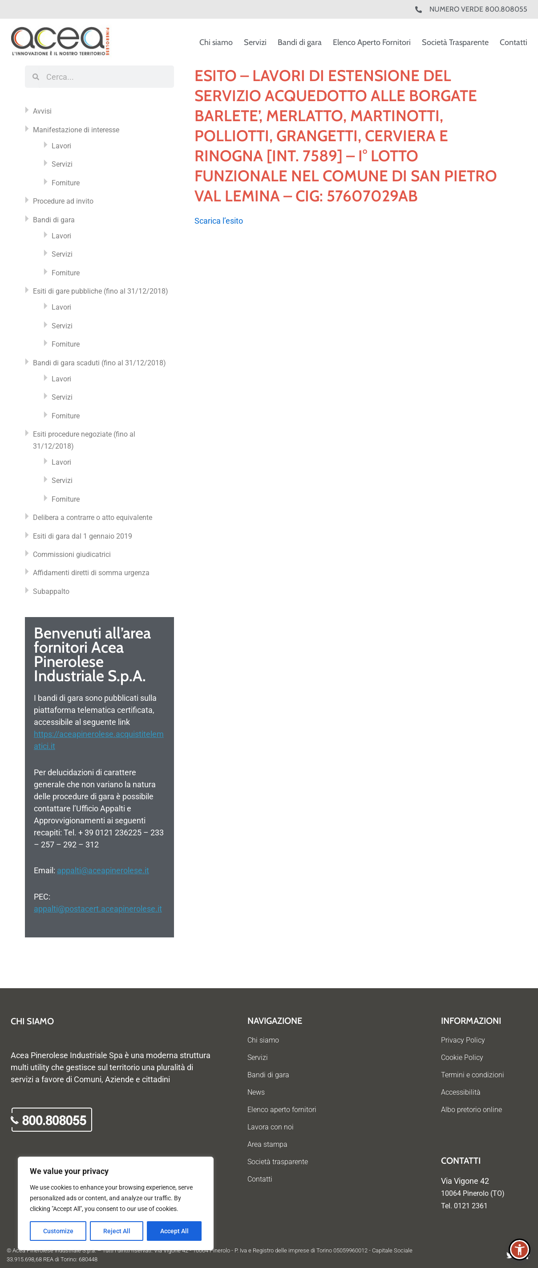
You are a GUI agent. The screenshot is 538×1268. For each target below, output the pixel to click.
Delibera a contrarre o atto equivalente (92, 517)
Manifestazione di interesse (76, 130)
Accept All (174, 1231)
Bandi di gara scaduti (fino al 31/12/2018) (99, 363)
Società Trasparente (455, 42)
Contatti (513, 42)
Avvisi (42, 111)
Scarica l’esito (218, 220)
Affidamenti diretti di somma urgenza (91, 573)
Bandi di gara (300, 42)
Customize (58, 1231)
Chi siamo (216, 42)
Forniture (66, 183)
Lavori (61, 146)
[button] (519, 1249)
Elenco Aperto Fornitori (372, 42)
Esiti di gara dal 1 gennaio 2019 (82, 536)
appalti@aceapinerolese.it (103, 870)
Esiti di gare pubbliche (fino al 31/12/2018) (100, 291)
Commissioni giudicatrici (72, 554)
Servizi (255, 42)
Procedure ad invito (63, 201)
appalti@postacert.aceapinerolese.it (98, 908)
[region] (116, 1203)
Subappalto (51, 591)
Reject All (116, 1231)
